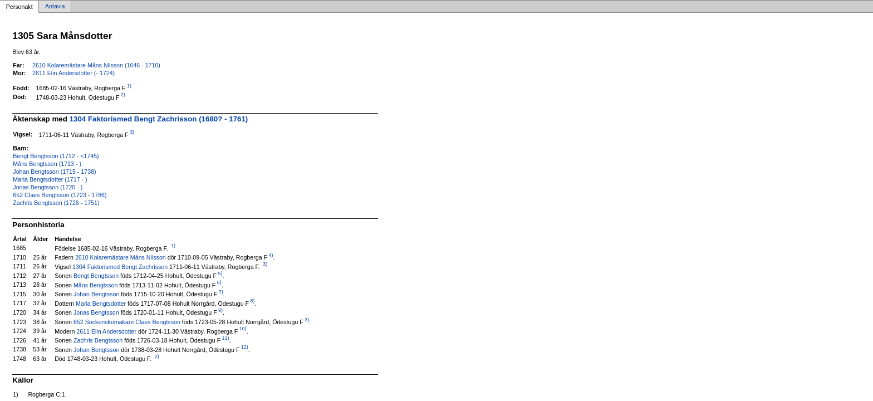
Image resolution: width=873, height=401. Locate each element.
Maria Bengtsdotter (101, 303)
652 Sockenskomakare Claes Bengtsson (126, 322)
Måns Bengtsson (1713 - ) (47, 163)
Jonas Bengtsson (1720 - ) (47, 187)
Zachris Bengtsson (97, 340)
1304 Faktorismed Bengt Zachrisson (120, 266)
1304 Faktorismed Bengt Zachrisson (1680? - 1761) (159, 119)
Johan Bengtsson (96, 294)
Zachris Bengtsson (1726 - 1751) (56, 202)
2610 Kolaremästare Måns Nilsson (120, 257)
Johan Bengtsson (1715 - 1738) (54, 171)
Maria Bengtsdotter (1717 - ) (50, 179)
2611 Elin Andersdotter (106, 330)
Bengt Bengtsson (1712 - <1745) (56, 156)
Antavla (55, 6)
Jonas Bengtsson (96, 312)
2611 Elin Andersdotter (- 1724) (73, 73)
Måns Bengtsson (95, 284)
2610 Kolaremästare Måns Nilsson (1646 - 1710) (96, 65)
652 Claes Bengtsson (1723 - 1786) (59, 195)
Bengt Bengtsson (96, 275)
